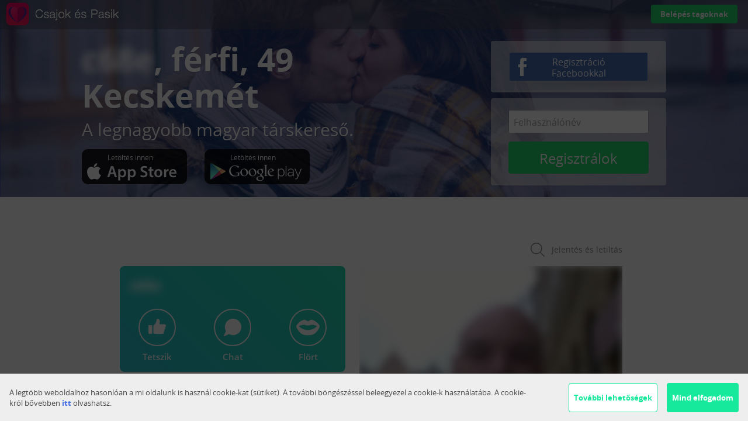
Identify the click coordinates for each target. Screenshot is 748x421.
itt (66, 403)
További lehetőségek (613, 397)
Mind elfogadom (702, 397)
